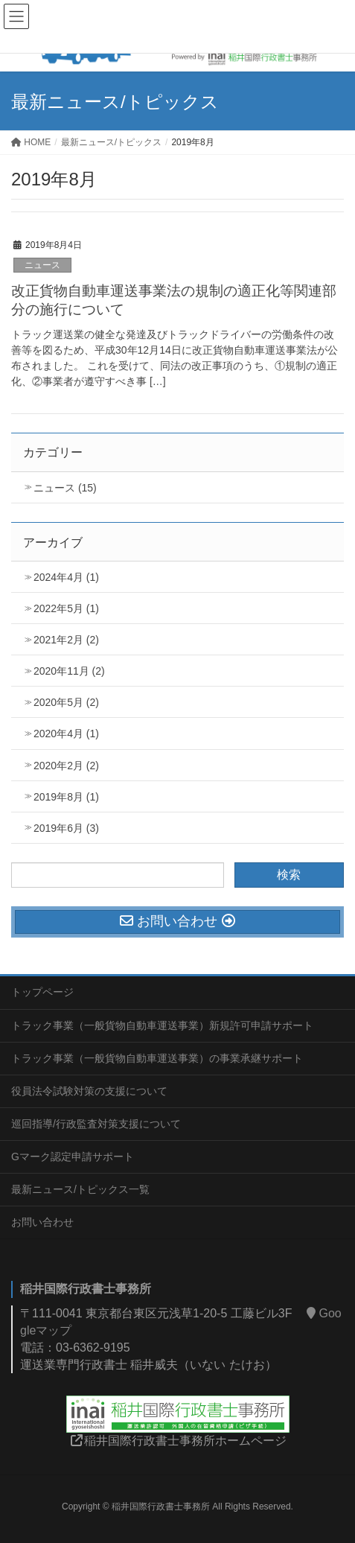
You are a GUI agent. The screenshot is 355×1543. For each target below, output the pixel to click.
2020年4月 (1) (66, 733)
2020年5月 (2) (66, 702)
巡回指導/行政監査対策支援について (96, 1124)
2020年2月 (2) (66, 766)
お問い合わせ (42, 1222)
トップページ (42, 992)
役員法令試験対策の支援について (89, 1091)
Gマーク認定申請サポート (72, 1156)
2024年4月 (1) (66, 577)
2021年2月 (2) (66, 640)
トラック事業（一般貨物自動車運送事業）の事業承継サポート (157, 1058)
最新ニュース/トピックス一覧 (80, 1189)
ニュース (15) (65, 488)
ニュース (42, 265)
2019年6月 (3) (66, 828)
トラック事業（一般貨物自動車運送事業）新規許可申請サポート (162, 1025)
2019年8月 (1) (66, 797)
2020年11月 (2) (69, 671)
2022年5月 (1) (66, 608)
